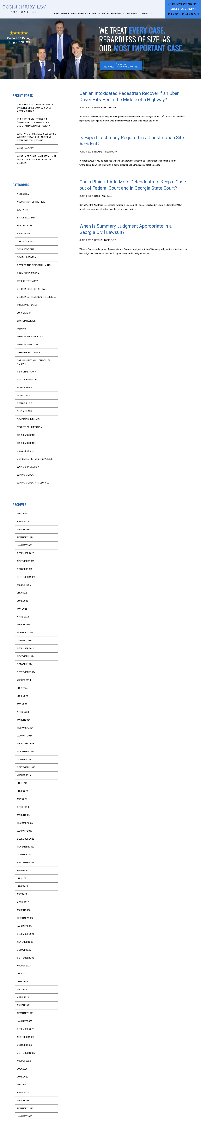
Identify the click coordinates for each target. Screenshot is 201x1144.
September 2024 (26, 672)
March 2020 (23, 1100)
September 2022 (26, 862)
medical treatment (28, 344)
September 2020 (26, 1053)
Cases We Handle (79, 13)
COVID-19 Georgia (27, 257)
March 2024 (23, 720)
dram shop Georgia (28, 273)
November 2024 (25, 656)
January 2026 (24, 545)
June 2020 (22, 1076)
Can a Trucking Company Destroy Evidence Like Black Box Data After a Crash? (36, 108)
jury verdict (24, 313)
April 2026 (23, 521)
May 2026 (22, 513)
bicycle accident (27, 217)
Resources (116, 13)
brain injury (24, 233)
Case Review (131, 13)
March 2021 (23, 1005)
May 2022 (22, 894)
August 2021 (24, 965)
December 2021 (25, 934)
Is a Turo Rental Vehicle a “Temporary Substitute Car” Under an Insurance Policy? (33, 122)
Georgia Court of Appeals (32, 289)
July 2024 (22, 688)
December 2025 (25, 553)
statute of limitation (29, 427)
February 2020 (25, 1108)
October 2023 (24, 759)
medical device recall (30, 336)
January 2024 (24, 735)
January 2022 (24, 926)
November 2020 (25, 1037)
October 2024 (24, 664)
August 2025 (24, 585)
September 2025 (26, 577)
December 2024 (25, 648)
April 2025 (23, 616)
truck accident (26, 435)
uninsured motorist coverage (34, 459)
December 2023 (25, 743)
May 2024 (22, 704)
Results (96, 13)
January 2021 (24, 1021)
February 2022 (25, 918)
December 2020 (25, 1029)
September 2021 (26, 957)
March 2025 (23, 624)
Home (56, 13)
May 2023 (22, 799)
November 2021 (25, 942)
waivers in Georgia (28, 467)
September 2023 (26, 767)
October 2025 (24, 569)
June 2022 (22, 886)
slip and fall (104, 196)
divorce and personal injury (34, 265)
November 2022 (25, 846)
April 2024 (23, 712)
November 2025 (25, 561)
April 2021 (23, 997)
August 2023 (24, 775)
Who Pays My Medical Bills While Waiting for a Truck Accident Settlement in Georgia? (36, 137)
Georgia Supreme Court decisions (36, 297)
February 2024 (25, 727)
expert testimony (106, 151)
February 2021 (25, 1013)
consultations (25, 249)
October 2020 (24, 1045)
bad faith (22, 209)
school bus (23, 395)
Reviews (105, 13)
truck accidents (106, 240)
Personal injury (106, 107)
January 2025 (24, 640)
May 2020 (22, 1084)
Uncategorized (25, 451)
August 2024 (24, 680)
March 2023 (23, 815)
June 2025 (22, 601)
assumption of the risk (31, 201)
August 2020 (24, 1061)
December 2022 (25, 838)
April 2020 (23, 1092)
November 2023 (25, 751)
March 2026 (23, 529)
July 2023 (22, 783)
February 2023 (25, 823)
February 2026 (25, 537)
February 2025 (25, 632)
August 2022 (24, 870)
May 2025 (22, 608)
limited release (26, 320)
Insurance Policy (27, 305)
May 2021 (22, 989)
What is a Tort (25, 148)
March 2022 (23, 910)
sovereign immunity (28, 419)
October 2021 (24, 950)
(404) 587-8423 (182, 9)
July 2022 (22, 878)
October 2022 (24, 854)
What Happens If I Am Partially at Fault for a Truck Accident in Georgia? (36, 159)
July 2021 (22, 973)
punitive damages (27, 379)
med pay (21, 328)
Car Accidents (25, 241)
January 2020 (24, 1116)
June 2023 (22, 791)
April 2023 (23, 807)
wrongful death (26, 474)
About (64, 13)
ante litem (23, 194)
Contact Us (146, 13)
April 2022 (23, 902)
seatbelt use (24, 403)
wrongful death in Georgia (33, 482)
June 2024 (22, 696)
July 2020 (22, 1068)
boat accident (25, 225)
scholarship (24, 387)
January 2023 (24, 831)
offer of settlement (29, 352)
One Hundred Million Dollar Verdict (34, 362)
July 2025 (22, 593)
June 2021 (22, 981)
